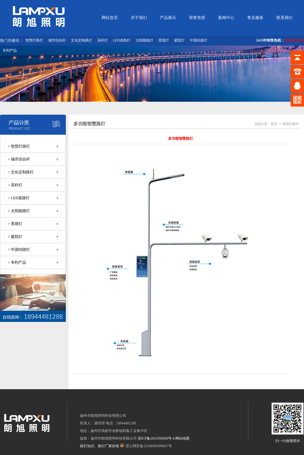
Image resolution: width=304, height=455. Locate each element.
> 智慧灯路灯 (19, 146)
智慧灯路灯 (34, 40)
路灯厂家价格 (108, 446)
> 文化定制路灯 (21, 172)
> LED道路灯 (19, 198)
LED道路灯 (121, 40)
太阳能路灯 (144, 40)
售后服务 (255, 17)
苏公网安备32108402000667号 (146, 446)
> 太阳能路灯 (19, 211)
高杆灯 (102, 40)
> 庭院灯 (15, 237)
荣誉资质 (197, 17)
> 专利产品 (17, 262)
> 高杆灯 (15, 185)
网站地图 (182, 438)
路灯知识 (87, 446)
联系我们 (284, 17)
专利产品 (10, 50)
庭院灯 (179, 40)
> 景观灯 (15, 224)
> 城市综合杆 (19, 159)
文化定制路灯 (81, 40)
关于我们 (139, 17)
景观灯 (163, 40)
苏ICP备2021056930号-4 (156, 438)
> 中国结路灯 (19, 249)
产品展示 (168, 17)
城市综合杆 (57, 40)
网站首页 (110, 17)
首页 (274, 124)
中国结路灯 (198, 40)
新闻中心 (226, 17)
